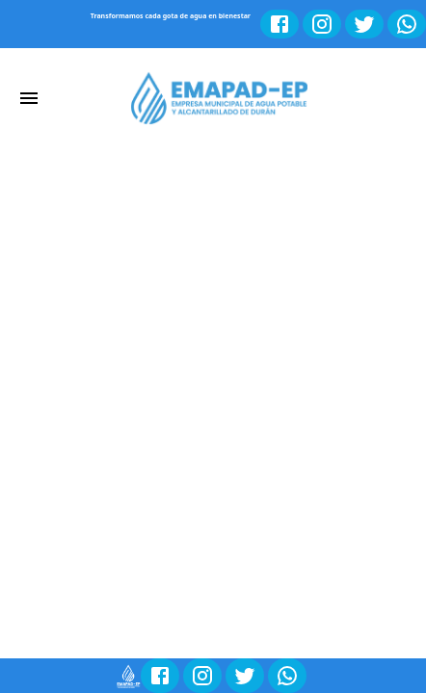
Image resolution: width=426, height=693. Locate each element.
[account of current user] (29, 98)
